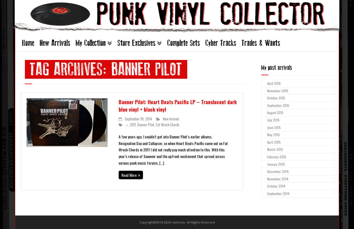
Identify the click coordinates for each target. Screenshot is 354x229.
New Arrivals (55, 43)
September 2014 (278, 193)
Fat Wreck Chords (167, 124)
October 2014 (276, 186)
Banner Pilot (145, 124)
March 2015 (275, 149)
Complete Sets (183, 43)
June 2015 (274, 127)
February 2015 (276, 156)
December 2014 (278, 171)
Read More (129, 175)
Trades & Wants (261, 43)
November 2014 (277, 179)
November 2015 (277, 90)
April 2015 (274, 142)
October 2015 (276, 98)
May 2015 (273, 134)
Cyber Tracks (220, 43)
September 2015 (278, 105)
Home (28, 43)
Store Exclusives (136, 43)
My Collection (91, 43)
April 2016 (274, 83)
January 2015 (276, 164)
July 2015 (273, 120)
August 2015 (275, 112)
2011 (133, 124)
